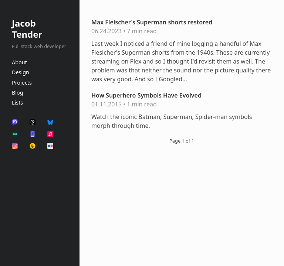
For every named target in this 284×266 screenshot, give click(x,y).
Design (20, 72)
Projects (22, 82)
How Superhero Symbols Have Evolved (146, 95)
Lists (17, 102)
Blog (17, 92)
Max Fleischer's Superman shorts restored (151, 22)
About (19, 62)
